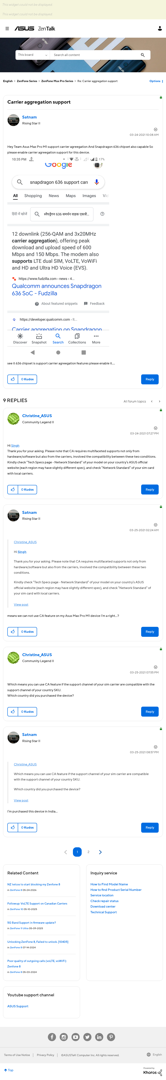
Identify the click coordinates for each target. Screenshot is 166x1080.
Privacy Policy (45, 1055)
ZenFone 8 (16, 890)
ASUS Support (17, 1006)
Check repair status (104, 901)
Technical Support (103, 912)
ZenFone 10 (16, 909)
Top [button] (10, 1070)
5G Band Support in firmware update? (31, 923)
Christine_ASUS (25, 542)
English (8, 81)
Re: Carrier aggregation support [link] (97, 81)
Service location (101, 895)
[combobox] (100, 55)
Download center (102, 907)
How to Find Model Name (109, 884)
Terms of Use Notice (17, 1055)
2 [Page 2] (88, 852)
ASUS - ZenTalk (34, 28)
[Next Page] (100, 852)
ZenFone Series (27, 81)
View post (21, 605)
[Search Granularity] (32, 55)
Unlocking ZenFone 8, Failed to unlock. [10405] (37, 942)
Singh (15, 446)
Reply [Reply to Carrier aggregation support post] (150, 379)
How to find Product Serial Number (116, 890)
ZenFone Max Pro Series (57, 81)
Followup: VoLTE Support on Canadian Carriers (37, 904)
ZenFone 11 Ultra (19, 928)
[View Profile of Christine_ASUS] (37, 416)
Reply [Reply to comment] (150, 490)
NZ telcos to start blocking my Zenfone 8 (33, 884)
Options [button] (155, 81)
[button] (58, 257)
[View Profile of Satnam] (29, 117)
